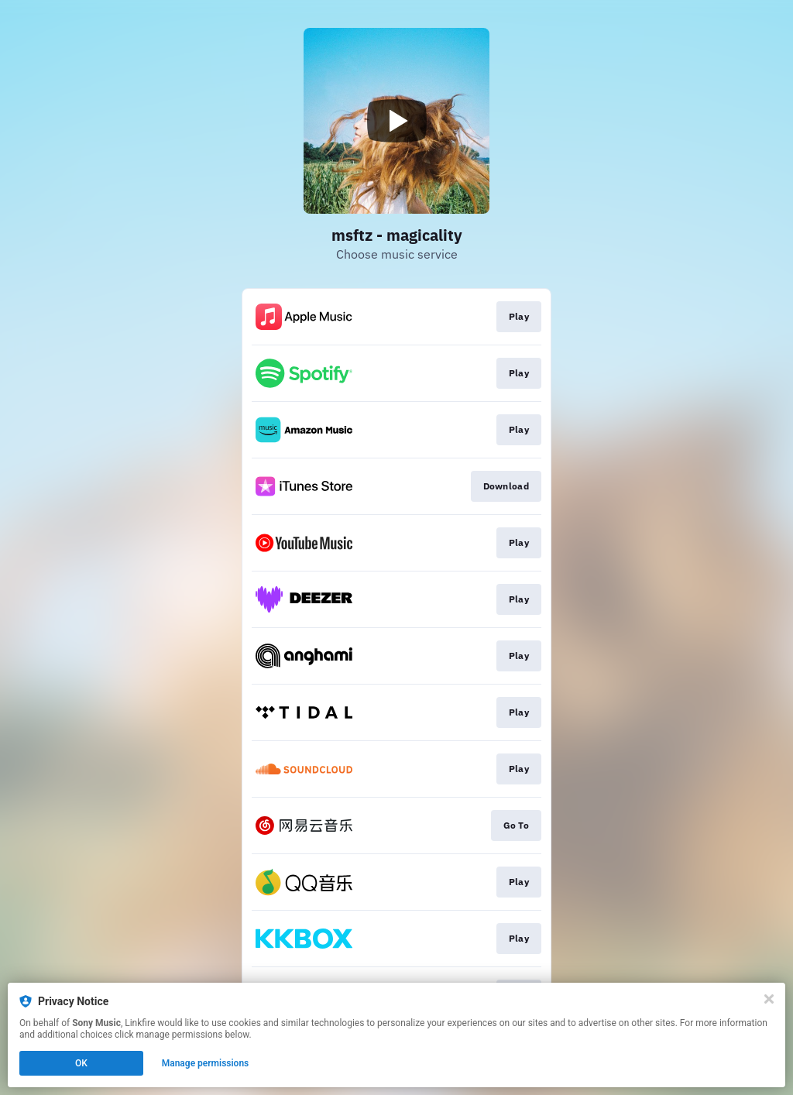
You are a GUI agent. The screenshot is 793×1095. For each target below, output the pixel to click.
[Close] (769, 999)
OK (81, 1063)
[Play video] (396, 120)
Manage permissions (205, 1063)
